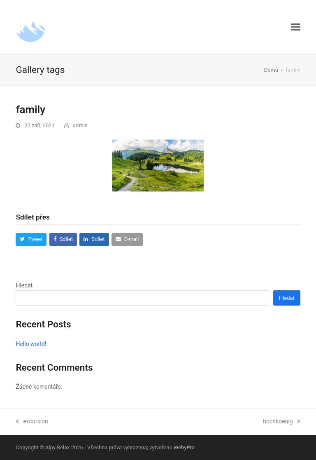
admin (80, 125)
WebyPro (184, 447)
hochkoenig (281, 421)
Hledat (24, 285)
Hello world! (31, 344)
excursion (32, 421)
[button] (295, 27)
